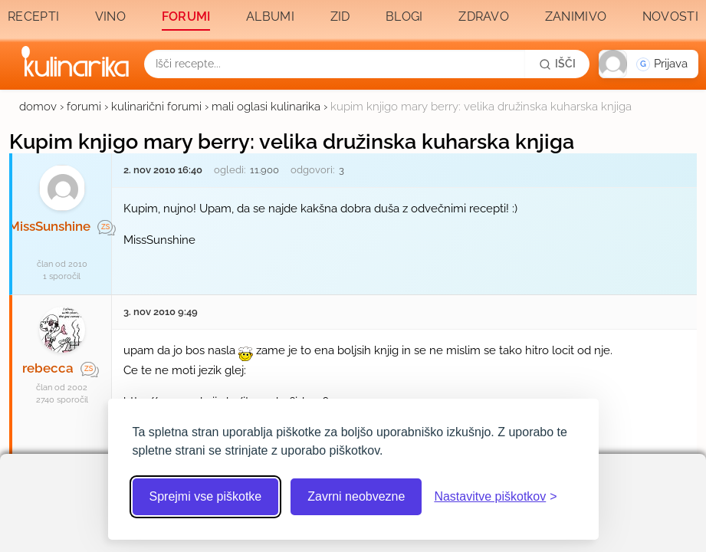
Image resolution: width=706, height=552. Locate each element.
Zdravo (483, 16)
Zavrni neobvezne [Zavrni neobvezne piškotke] (356, 496)
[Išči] (557, 63)
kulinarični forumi (156, 106)
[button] (648, 64)
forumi (84, 106)
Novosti (670, 16)
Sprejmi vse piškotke (205, 496)
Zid (340, 16)
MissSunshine (49, 226)
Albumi (270, 16)
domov (38, 106)
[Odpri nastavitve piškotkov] (495, 496)
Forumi (186, 16)
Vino (110, 16)
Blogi (404, 16)
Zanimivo (575, 16)
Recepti (33, 16)
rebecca (48, 368)
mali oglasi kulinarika (266, 106)
